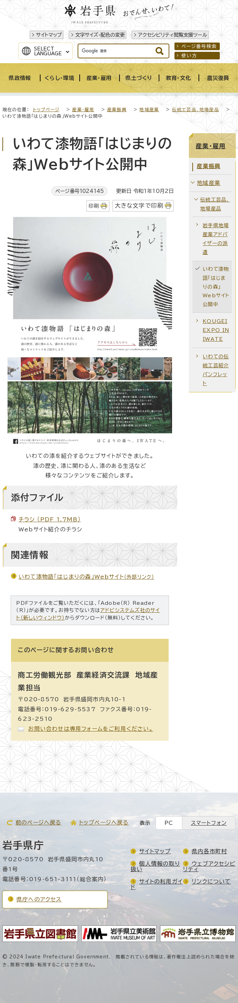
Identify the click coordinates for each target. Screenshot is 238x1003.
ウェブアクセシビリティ (209, 866)
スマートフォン (209, 823)
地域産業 (149, 109)
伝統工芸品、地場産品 (195, 109)
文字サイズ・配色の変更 (100, 34)
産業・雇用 (83, 109)
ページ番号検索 (199, 46)
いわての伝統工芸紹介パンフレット (216, 370)
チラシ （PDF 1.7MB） (50, 519)
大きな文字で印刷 (139, 205)
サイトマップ (49, 34)
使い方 (189, 55)
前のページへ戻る (38, 822)
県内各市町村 (209, 851)
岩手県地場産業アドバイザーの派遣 (216, 239)
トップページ (46, 109)
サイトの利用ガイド (157, 884)
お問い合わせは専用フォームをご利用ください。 (90, 728)
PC (169, 823)
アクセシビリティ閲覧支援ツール (172, 34)
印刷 (94, 205)
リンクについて (211, 881)
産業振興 (117, 109)
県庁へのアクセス (39, 899)
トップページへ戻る (104, 822)
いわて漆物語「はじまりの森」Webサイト (86, 576)
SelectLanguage (48, 51)
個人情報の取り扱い (155, 866)
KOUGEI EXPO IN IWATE (216, 330)
